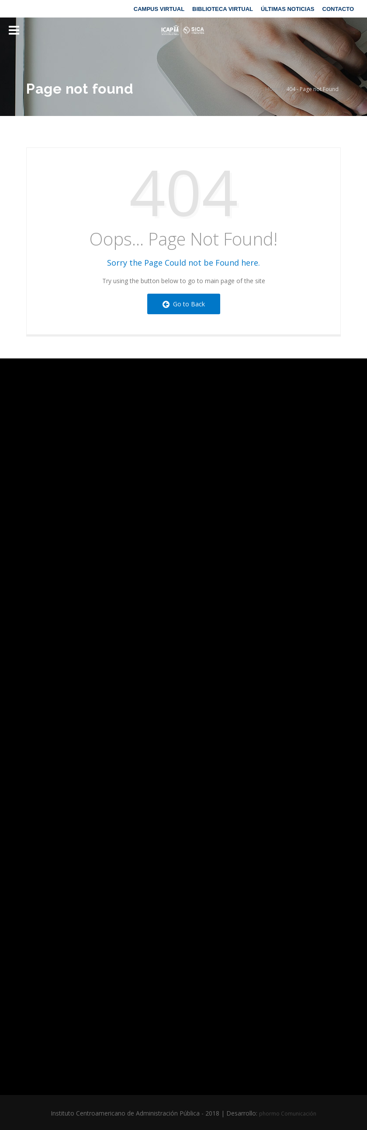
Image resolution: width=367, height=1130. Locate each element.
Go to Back (184, 304)
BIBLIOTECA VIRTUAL (222, 9)
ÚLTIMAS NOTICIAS (288, 9)
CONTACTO (338, 9)
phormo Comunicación (287, 1113)
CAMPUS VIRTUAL (159, 9)
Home (272, 89)
